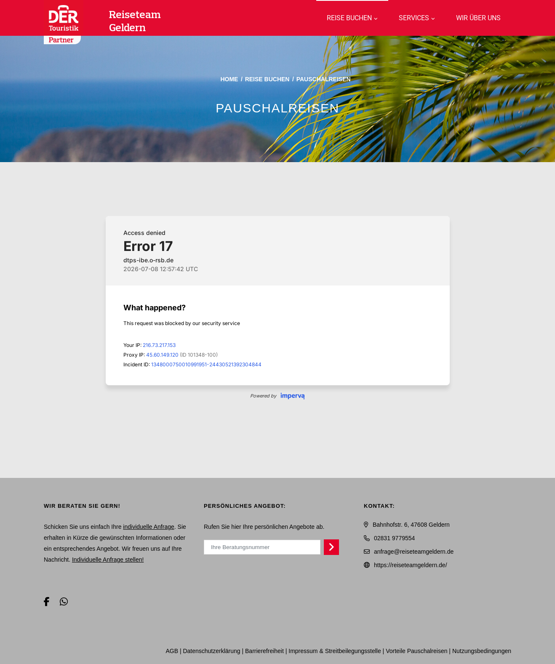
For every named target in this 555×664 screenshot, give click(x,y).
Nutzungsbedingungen (481, 651)
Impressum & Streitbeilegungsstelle (334, 651)
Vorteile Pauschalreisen (416, 651)
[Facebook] (47, 602)
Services (414, 18)
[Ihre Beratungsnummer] (262, 547)
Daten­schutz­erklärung (211, 651)
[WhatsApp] (64, 602)
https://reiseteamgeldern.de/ (410, 565)
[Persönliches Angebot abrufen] (331, 547)
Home (229, 79)
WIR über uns (478, 18)
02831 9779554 (394, 538)
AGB (171, 651)
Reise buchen (349, 18)
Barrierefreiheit (264, 651)
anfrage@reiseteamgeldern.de (414, 551)
